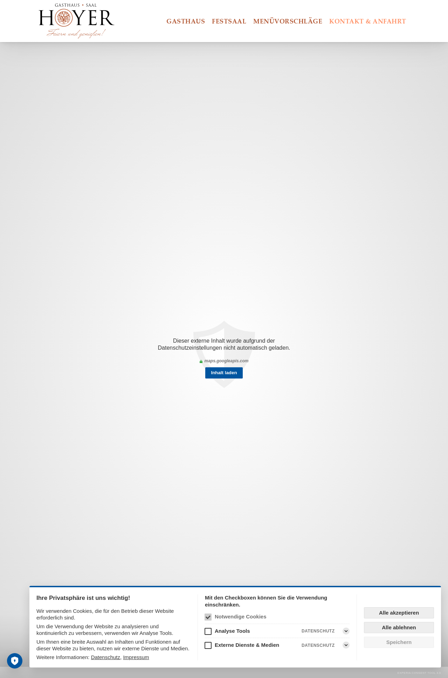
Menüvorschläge (287, 21)
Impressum (136, 657)
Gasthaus (185, 21)
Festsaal (229, 21)
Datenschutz (105, 657)
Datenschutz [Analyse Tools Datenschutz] (318, 631)
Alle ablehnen (399, 627)
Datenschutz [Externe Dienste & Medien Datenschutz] (318, 645)
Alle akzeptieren (399, 613)
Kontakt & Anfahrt (367, 21)
